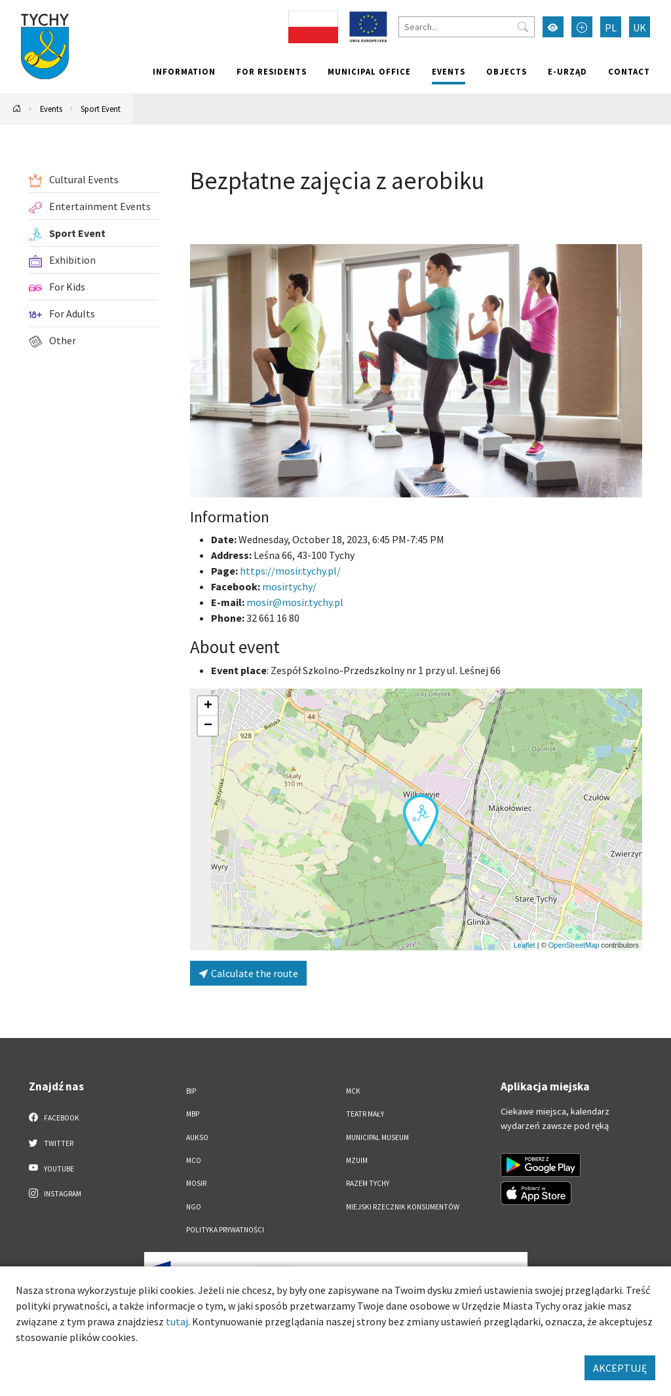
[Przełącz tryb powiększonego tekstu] (581, 26)
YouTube (51, 1168)
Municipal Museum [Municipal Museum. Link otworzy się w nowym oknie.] (377, 1137)
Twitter (51, 1143)
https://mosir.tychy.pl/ (290, 570)
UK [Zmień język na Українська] (639, 27)
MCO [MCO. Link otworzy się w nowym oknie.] (193, 1160)
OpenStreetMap (574, 945)
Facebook (54, 1117)
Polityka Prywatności (225, 1229)
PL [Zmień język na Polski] (611, 27)
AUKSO (197, 1137)
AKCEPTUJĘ (620, 1367)
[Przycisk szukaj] (523, 26)
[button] (420, 821)
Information (184, 71)
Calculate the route (248, 973)
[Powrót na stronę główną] (17, 109)
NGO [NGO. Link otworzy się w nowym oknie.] (193, 1206)
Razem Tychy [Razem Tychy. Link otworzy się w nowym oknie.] (367, 1183)
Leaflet (524, 945)
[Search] (466, 26)
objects (506, 71)
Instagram (55, 1193)
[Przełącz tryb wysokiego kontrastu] (553, 26)
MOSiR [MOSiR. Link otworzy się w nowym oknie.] (196, 1183)
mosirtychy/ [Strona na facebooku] (289, 586)
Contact (629, 71)
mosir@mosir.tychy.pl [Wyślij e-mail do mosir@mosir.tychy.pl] (294, 602)
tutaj (177, 1321)
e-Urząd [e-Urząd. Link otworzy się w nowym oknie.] (567, 71)
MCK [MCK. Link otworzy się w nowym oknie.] (353, 1091)
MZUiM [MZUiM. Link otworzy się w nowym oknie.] (357, 1160)
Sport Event (101, 108)
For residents (272, 71)
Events (448, 71)
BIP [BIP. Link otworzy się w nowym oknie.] (191, 1091)
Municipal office (369, 71)
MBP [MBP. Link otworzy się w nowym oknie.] (192, 1114)
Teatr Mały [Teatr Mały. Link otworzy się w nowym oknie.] (365, 1114)
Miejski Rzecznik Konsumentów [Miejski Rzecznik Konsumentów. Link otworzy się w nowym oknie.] (402, 1206)
